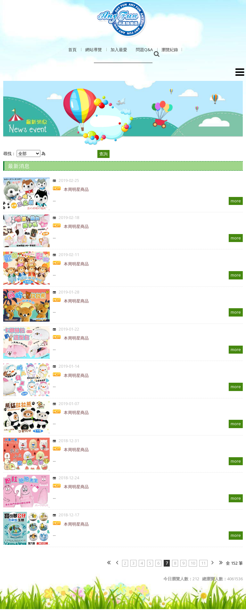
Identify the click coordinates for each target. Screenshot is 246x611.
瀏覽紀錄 (169, 49)
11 (203, 563)
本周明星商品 (76, 189)
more (236, 201)
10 (193, 563)
